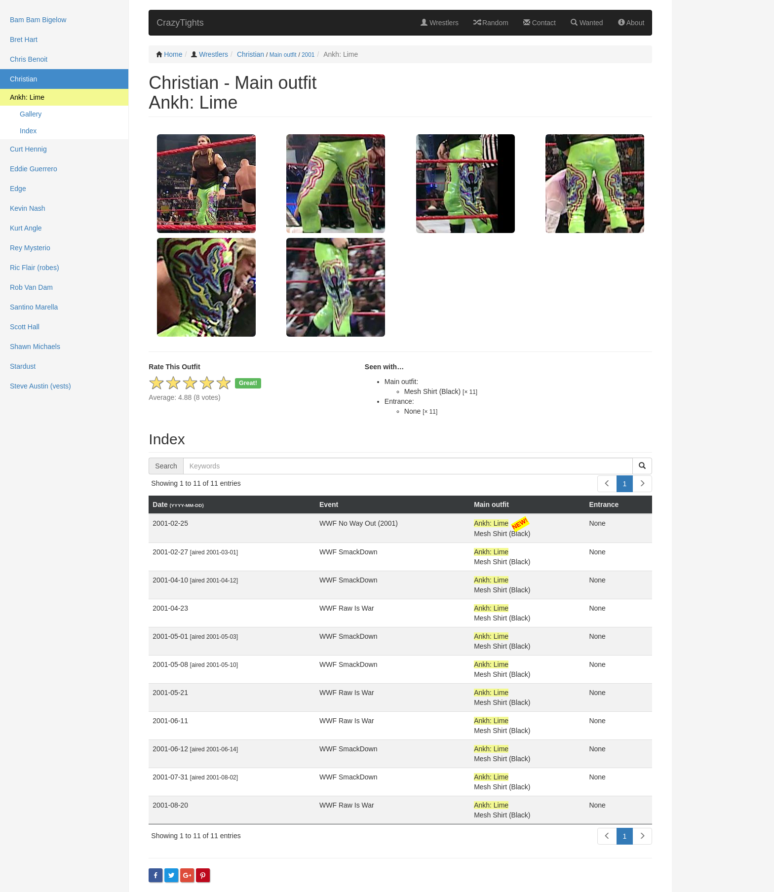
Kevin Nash (27, 208)
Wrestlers (440, 23)
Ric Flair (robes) (34, 267)
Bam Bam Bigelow (38, 20)
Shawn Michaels (35, 346)
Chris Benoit (28, 59)
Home (173, 54)
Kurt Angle (26, 228)
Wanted (587, 23)
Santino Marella (34, 307)
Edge (18, 189)
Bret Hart (24, 39)
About (631, 23)
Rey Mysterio (30, 248)
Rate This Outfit (174, 367)
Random (490, 23)
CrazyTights (179, 23)
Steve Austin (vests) (40, 386)
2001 (308, 54)
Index (28, 131)
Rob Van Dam (31, 287)
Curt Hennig (28, 149)
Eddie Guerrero (33, 169)
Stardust (23, 366)
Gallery (30, 114)
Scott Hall (24, 327)
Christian (250, 54)
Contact (539, 23)
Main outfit (283, 54)
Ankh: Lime (27, 97)
